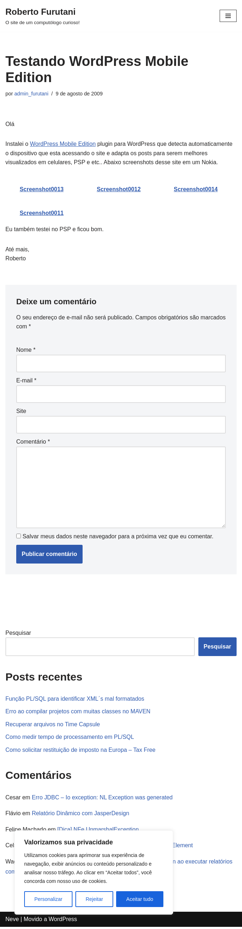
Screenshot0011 (41, 213)
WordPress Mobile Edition (63, 144)
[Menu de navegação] (228, 16)
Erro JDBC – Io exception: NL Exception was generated (103, 799)
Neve (12, 922)
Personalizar (48, 899)
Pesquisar (18, 634)
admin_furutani (31, 94)
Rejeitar (94, 899)
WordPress (63, 922)
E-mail (26, 381)
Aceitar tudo (139, 899)
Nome (25, 350)
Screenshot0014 (195, 190)
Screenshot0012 (119, 190)
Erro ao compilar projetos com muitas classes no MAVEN (78, 713)
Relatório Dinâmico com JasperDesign (81, 815)
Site (21, 412)
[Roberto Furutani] (42, 16)
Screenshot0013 (41, 190)
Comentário (33, 443)
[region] (93, 872)
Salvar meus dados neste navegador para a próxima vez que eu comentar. (117, 538)
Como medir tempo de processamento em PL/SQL (70, 739)
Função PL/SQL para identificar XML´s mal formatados (75, 700)
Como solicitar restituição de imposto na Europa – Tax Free (81, 751)
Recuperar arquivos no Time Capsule (53, 726)
